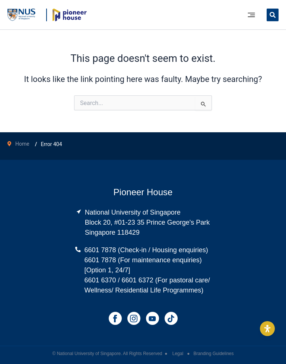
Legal (178, 353)
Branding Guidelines (213, 353)
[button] (273, 16)
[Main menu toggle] (251, 15)
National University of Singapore (89, 353)
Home (22, 144)
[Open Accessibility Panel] (267, 328)
